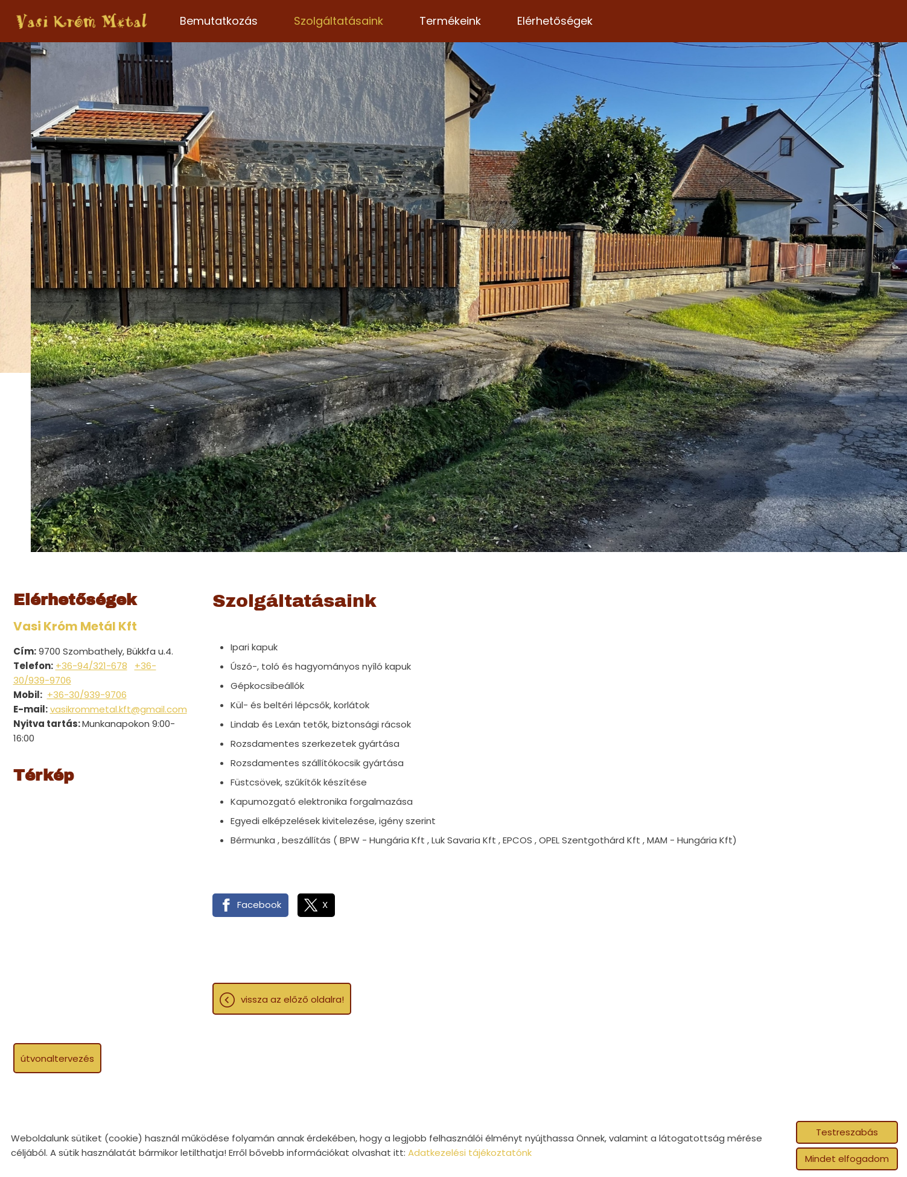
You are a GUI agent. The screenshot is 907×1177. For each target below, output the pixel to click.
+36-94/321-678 (91, 665)
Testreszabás (847, 1132)
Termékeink (450, 20)
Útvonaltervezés (57, 1058)
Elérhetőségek (555, 20)
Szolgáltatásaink (338, 20)
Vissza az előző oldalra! (292, 999)
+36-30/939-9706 (87, 694)
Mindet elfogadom (847, 1158)
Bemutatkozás (219, 20)
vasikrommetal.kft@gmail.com (118, 709)
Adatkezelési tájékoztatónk (470, 1152)
